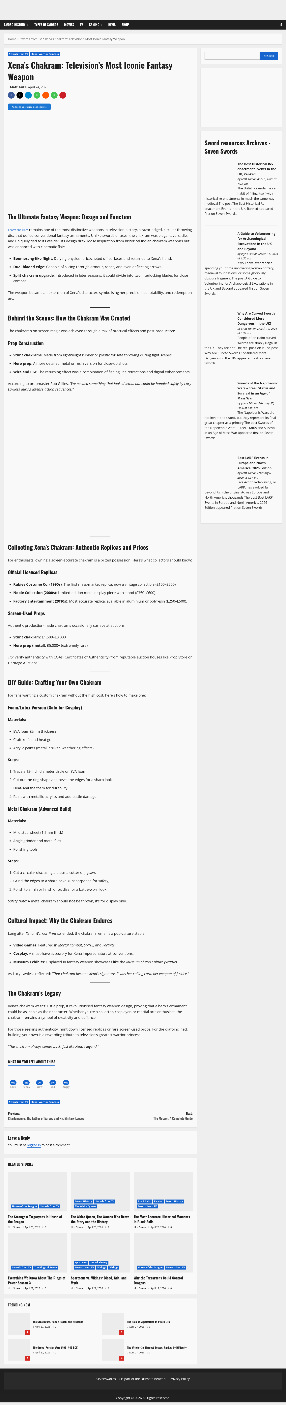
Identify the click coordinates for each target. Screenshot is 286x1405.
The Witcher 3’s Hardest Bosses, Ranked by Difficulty (113, 1352)
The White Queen (85, 1208)
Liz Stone (15, 1229)
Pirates (158, 1203)
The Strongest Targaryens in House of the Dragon (35, 1222)
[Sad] (59, 1079)
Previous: (54, 1118)
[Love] (14, 1079)
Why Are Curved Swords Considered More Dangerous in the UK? (256, 318)
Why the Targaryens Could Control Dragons (158, 1283)
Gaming (94, 24)
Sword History (14, 24)
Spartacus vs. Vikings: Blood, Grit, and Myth (99, 1283)
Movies (69, 24)
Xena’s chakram (21, 229)
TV (81, 24)
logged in (34, 1147)
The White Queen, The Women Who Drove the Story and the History (100, 1222)
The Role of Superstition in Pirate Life (113, 1326)
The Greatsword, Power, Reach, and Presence (19, 1326)
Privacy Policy (180, 1381)
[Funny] (29, 1079)
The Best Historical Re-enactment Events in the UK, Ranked (257, 169)
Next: (146, 1118)
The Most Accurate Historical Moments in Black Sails (162, 1222)
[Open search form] (281, 25)
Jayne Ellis (247, 254)
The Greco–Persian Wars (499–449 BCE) (19, 1352)
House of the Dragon (24, 1208)
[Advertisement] (234, 96)
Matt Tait (17, 87)
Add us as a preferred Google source (29, 107)
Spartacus (81, 1265)
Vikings (101, 1270)
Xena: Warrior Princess (45, 54)
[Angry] (73, 1079)
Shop (125, 24)
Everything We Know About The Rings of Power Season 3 (36, 1283)
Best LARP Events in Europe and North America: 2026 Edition (255, 463)
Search (269, 56)
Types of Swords (46, 24)
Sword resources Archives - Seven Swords (238, 146)
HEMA (112, 24)
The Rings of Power (45, 1270)
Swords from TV (18, 54)
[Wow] (44, 1079)
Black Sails (144, 1203)
